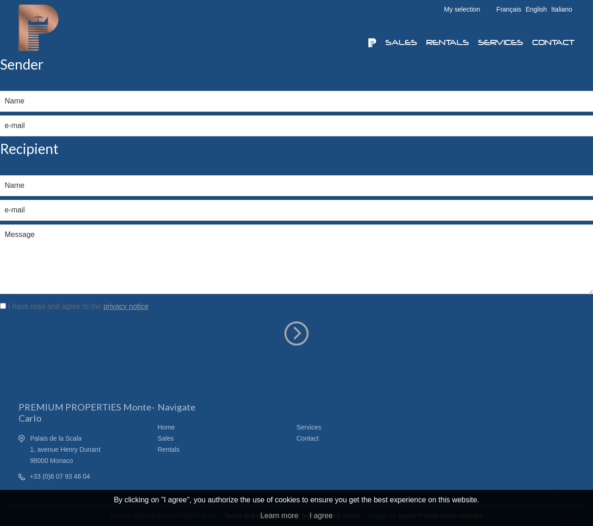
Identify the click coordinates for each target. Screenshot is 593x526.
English (536, 9)
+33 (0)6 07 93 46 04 (60, 476)
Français (508, 9)
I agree (321, 516)
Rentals (447, 42)
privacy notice (126, 306)
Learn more (279, 516)
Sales (401, 42)
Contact (553, 42)
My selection (462, 9)
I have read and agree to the (78, 306)
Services (500, 42)
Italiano (561, 9)
